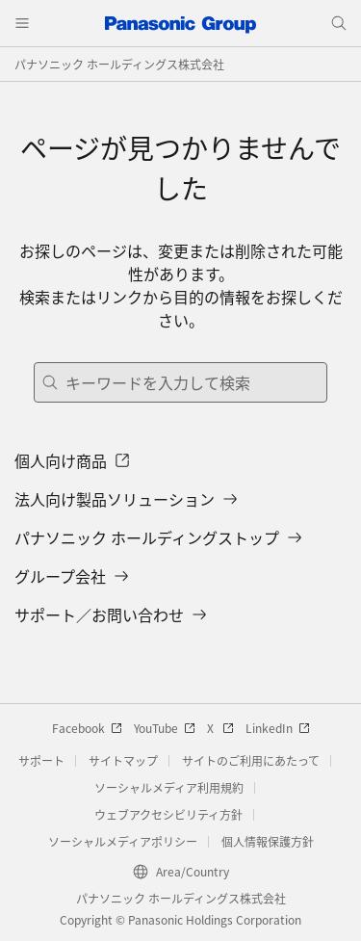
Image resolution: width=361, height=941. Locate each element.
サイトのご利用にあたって (251, 760)
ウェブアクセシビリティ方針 (168, 814)
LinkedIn (277, 727)
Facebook (87, 727)
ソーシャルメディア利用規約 (169, 787)
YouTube (164, 727)
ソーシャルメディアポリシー (122, 841)
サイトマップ (123, 760)
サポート (41, 760)
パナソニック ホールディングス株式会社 (119, 64)
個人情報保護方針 (267, 841)
